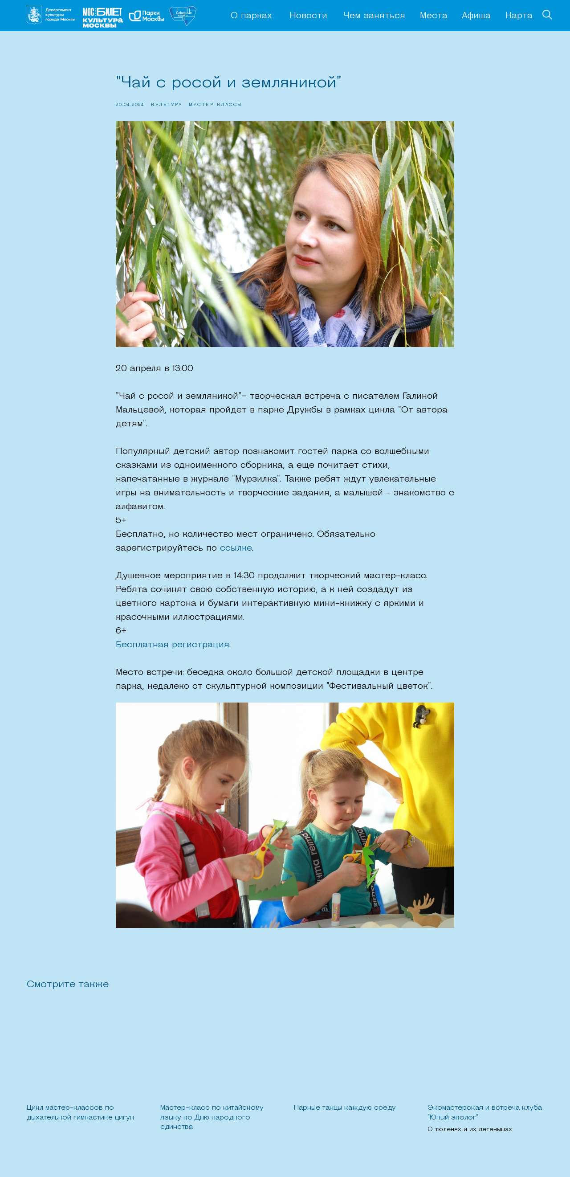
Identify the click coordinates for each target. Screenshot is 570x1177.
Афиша (476, 16)
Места (434, 16)
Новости (308, 16)
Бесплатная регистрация (172, 645)
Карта (519, 16)
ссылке (236, 548)
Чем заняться (374, 16)
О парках (251, 16)
